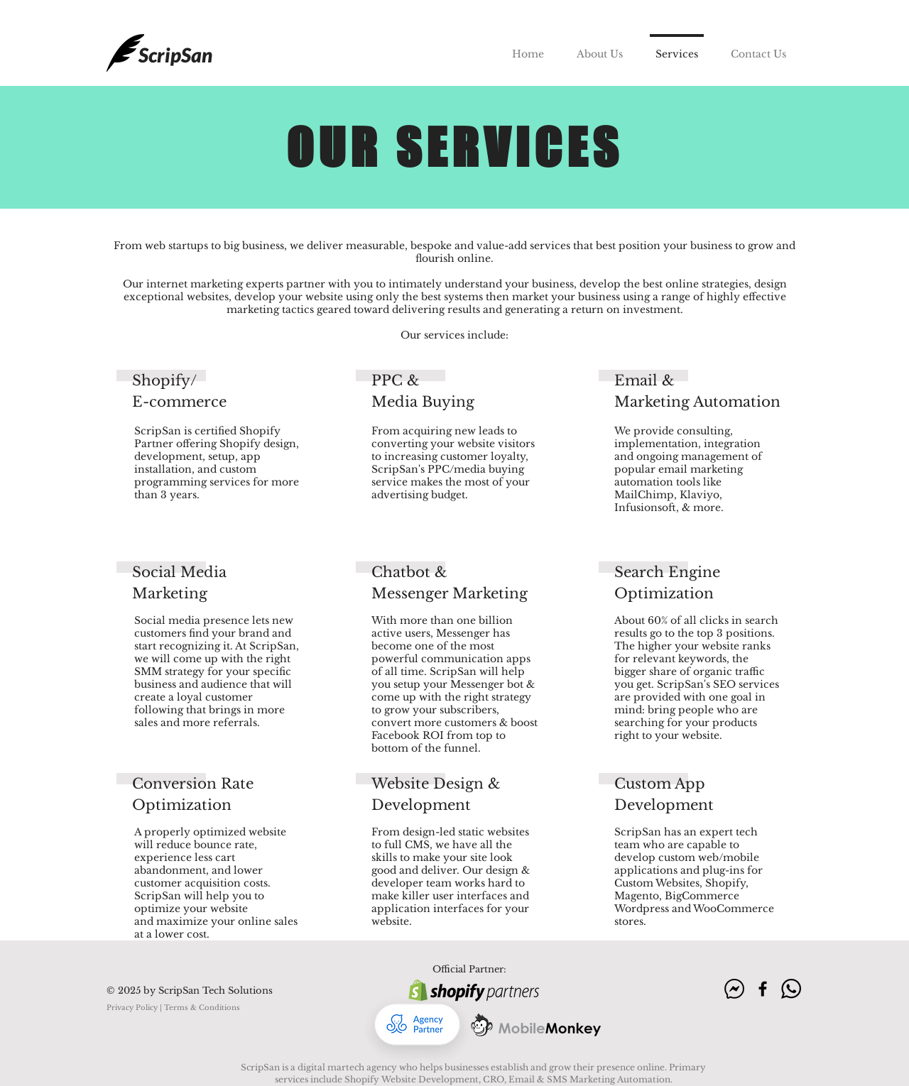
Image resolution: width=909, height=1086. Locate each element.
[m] (734, 989)
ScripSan (175, 55)
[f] (763, 989)
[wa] (791, 989)
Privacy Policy (132, 1007)
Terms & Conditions (202, 1007)
